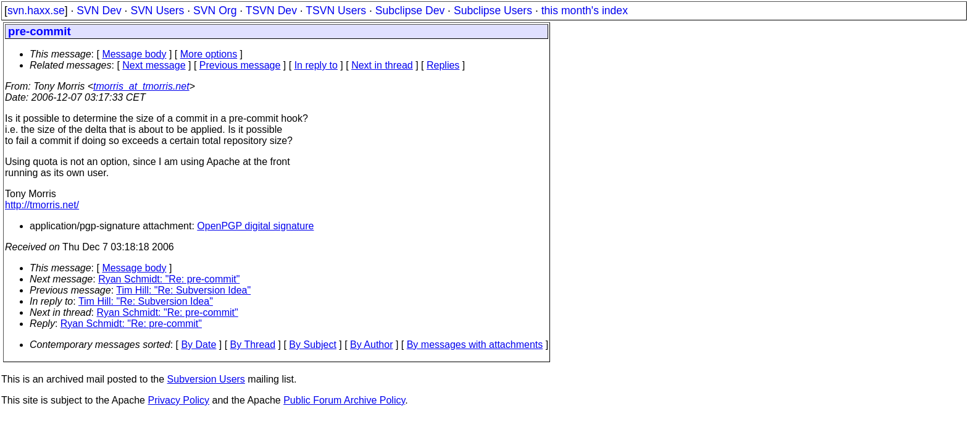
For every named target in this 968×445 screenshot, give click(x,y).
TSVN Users (336, 10)
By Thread (253, 344)
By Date (198, 344)
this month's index (584, 10)
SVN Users (157, 10)
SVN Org (214, 10)
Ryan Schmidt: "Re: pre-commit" (169, 279)
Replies (443, 65)
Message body (134, 54)
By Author (371, 344)
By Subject (312, 344)
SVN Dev (99, 10)
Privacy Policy (178, 400)
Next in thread (382, 65)
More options (209, 54)
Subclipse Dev (409, 10)
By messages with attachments (475, 344)
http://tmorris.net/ (42, 205)
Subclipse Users (493, 10)
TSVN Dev (271, 10)
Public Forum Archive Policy (344, 400)
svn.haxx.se (36, 10)
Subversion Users (206, 379)
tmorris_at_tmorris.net (141, 86)
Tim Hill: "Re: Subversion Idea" (183, 290)
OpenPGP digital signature (255, 226)
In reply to (316, 65)
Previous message (240, 65)
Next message (153, 65)
